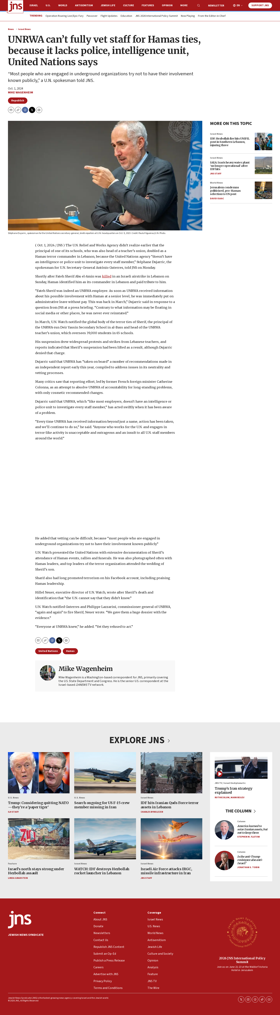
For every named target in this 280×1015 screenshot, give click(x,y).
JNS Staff (215, 173)
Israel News (24, 29)
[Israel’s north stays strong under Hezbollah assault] (39, 839)
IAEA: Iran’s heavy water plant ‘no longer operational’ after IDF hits (229, 166)
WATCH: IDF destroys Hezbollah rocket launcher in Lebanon (101, 871)
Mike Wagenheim (20, 92)
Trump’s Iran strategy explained (233, 790)
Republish (17, 101)
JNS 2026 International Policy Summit (156, 16)
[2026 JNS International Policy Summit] (242, 932)
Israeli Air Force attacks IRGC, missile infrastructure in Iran (166, 871)
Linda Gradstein (18, 878)
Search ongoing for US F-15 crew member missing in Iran (102, 805)
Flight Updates (109, 16)
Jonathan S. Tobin (248, 867)
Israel (34, 5)
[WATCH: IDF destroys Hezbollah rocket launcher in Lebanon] (105, 839)
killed (106, 276)
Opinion (167, 5)
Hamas (70, 651)
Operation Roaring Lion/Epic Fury (64, 16)
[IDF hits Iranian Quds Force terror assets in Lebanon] (171, 772)
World (62, 5)
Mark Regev (237, 797)
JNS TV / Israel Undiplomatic (230, 783)
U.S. (48, 5)
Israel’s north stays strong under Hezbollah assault (36, 871)
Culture (128, 5)
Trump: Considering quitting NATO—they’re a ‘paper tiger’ (38, 805)
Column (241, 821)
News (11, 29)
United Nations (48, 651)
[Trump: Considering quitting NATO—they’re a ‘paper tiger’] (39, 772)
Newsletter (216, 6)
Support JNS (260, 5)
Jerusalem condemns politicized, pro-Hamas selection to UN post (225, 191)
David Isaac (217, 198)
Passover (92, 16)
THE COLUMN (241, 811)
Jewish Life (108, 5)
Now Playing (188, 16)
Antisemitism (84, 5)
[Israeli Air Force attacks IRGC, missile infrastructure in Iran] (171, 839)
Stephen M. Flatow (248, 837)
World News (216, 182)
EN (238, 5)
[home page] (15, 7)
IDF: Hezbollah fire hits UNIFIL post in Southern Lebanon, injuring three (229, 142)
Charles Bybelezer (151, 812)
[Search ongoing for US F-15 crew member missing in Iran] (105, 772)
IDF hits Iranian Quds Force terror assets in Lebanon (169, 805)
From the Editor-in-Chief (212, 16)
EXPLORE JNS (140, 740)
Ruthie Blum (222, 797)
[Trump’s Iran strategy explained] (241, 768)
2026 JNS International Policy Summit (242, 960)
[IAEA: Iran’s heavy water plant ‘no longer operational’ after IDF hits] (263, 165)
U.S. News (13, 797)
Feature (12, 864)
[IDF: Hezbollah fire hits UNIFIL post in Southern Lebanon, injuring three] (263, 141)
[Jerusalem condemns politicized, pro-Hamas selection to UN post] (263, 190)
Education (126, 16)
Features (148, 5)
